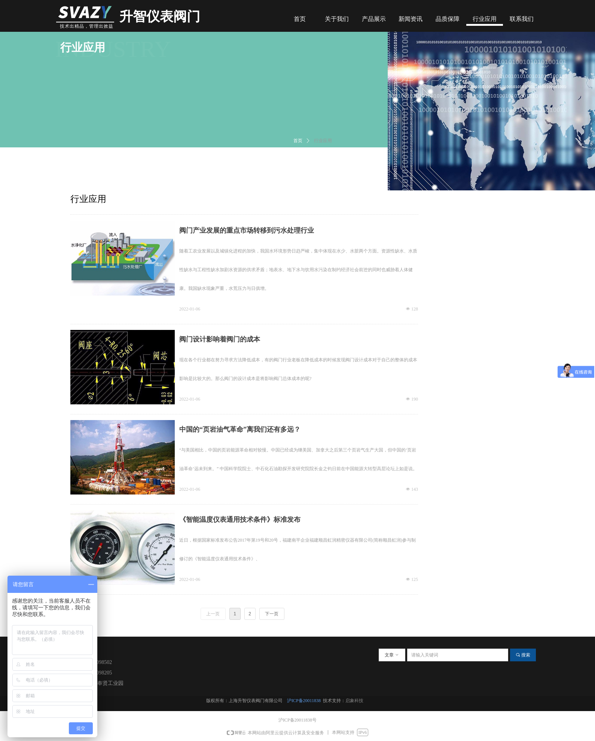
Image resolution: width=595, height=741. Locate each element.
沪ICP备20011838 (305, 700)
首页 (297, 140)
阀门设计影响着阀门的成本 (219, 339)
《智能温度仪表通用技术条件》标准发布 (239, 519)
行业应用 (323, 140)
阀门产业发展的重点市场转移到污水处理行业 (246, 230)
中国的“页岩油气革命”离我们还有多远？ (239, 429)
